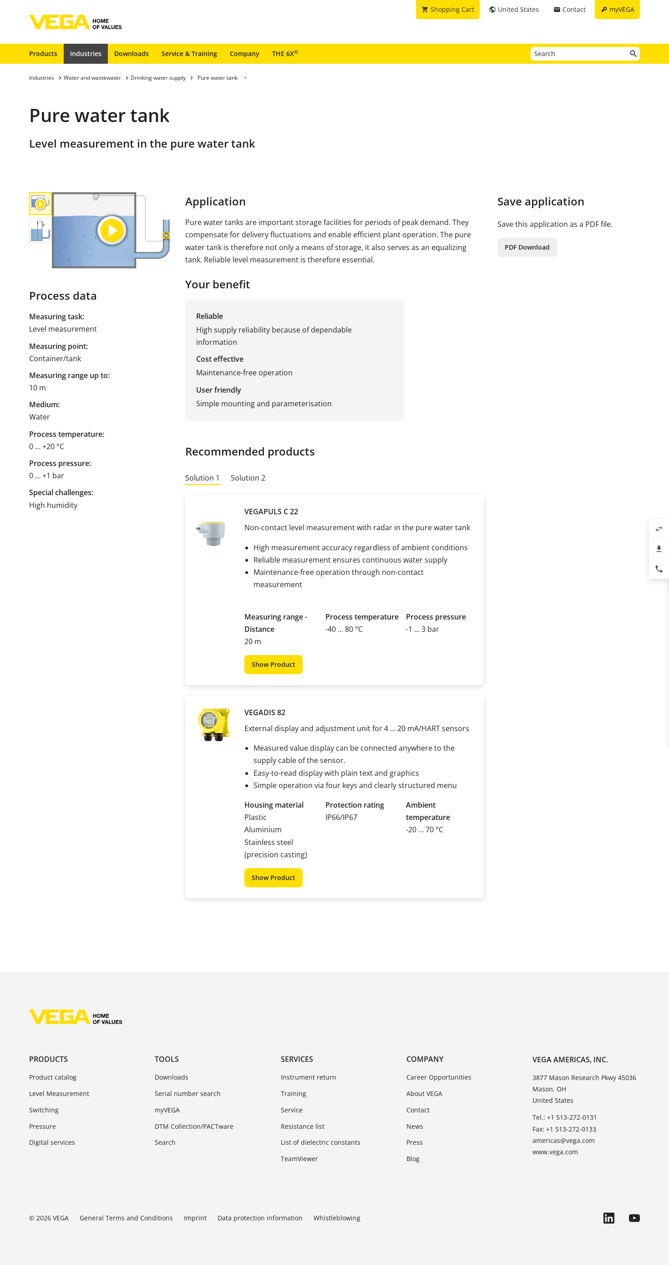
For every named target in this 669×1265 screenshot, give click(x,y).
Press (414, 1142)
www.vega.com (555, 1151)
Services (297, 1059)
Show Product (273, 664)
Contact (418, 1110)
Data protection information (260, 1218)
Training (293, 1093)
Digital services (52, 1142)
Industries (85, 53)
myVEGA (167, 1110)
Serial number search (188, 1093)
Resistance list (302, 1126)
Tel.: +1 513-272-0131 (564, 1117)
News (414, 1126)
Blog (413, 1158)
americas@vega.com (563, 1140)
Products (43, 53)
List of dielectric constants (320, 1142)
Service (292, 1110)
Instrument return (308, 1077)
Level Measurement (59, 1093)
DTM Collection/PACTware (194, 1126)
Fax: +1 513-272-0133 (564, 1129)
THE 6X (285, 53)
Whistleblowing (337, 1218)
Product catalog (52, 1077)
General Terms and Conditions (126, 1218)
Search (165, 1142)
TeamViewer (299, 1158)
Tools (167, 1059)
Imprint (195, 1218)
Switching (44, 1110)
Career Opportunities (438, 1077)
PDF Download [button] (527, 247)
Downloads (131, 53)
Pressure (42, 1126)
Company (244, 53)
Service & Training (189, 53)
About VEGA (424, 1093)
